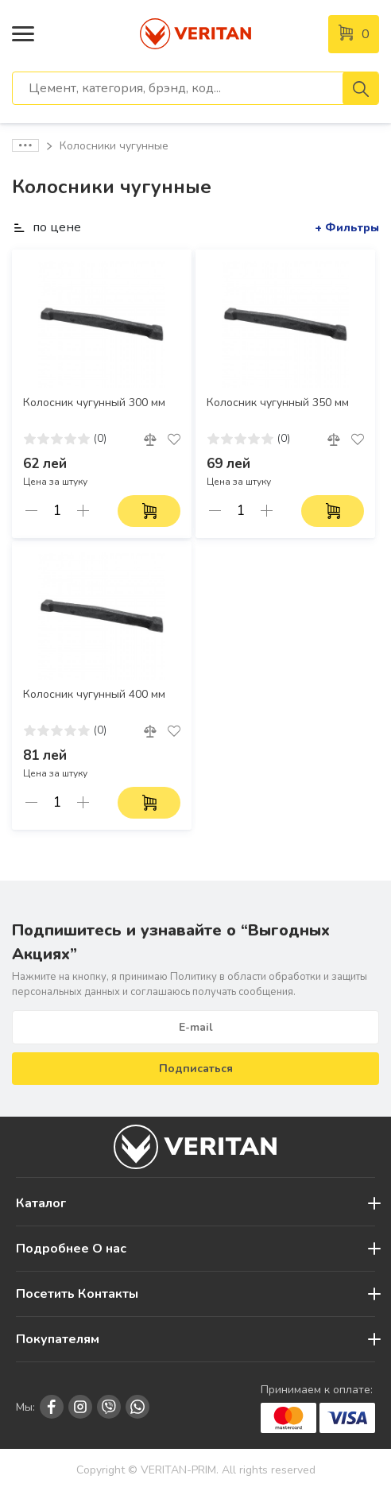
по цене (46, 227)
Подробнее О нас (71, 1248)
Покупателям (57, 1339)
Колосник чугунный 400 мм (94, 694)
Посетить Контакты (77, 1294)
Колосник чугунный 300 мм (94, 403)
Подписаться (196, 1068)
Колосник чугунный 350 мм (278, 403)
